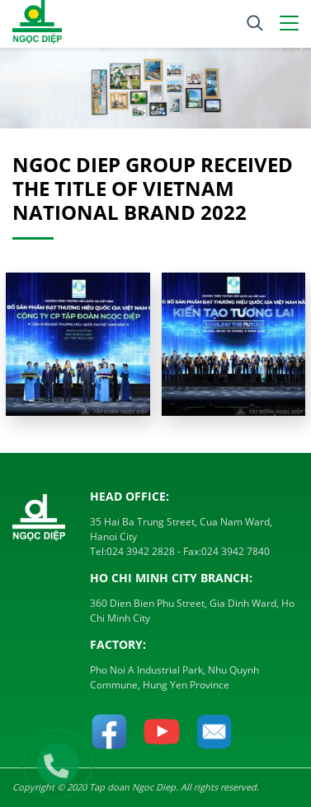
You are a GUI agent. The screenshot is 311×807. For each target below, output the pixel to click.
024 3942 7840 (235, 551)
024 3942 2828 (140, 551)
